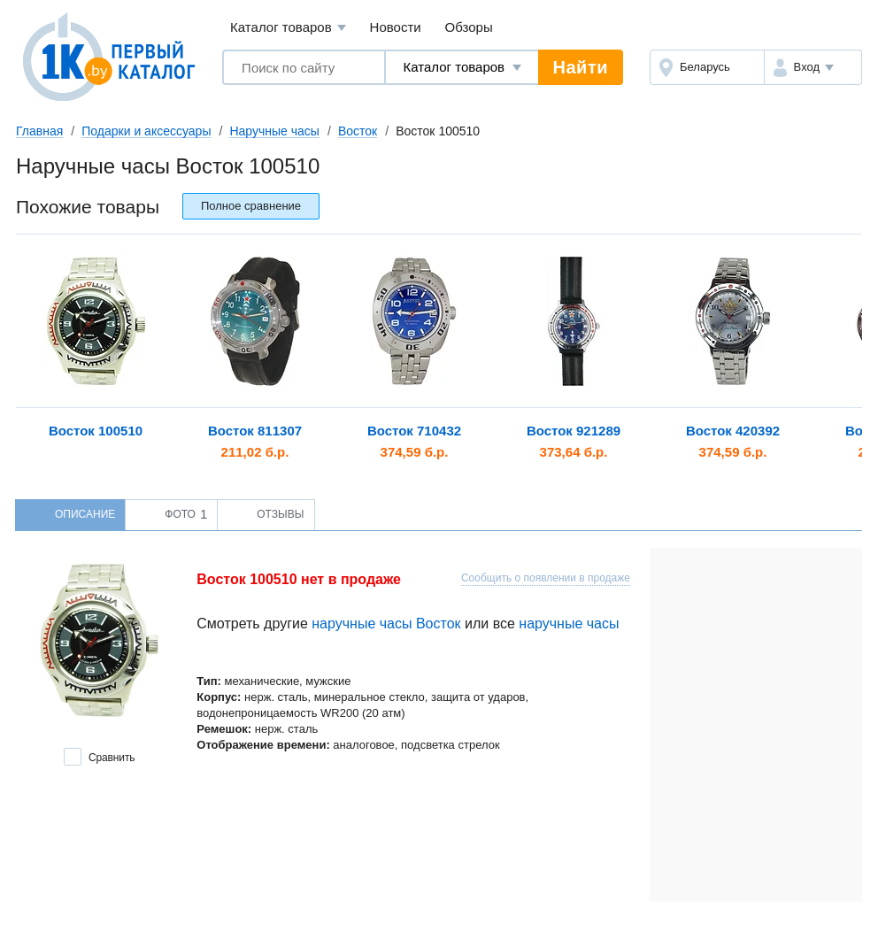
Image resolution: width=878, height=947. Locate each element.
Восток (357, 131)
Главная (39, 131)
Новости (395, 27)
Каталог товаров (288, 27)
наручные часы (569, 623)
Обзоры (469, 27)
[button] (813, 67)
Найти (580, 67)
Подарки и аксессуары (146, 131)
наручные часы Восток (386, 623)
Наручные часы (274, 131)
